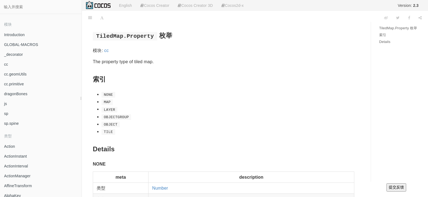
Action (9, 146)
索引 (382, 35)
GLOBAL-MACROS (21, 44)
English (125, 5)
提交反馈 (396, 187)
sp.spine (11, 123)
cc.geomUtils (15, 74)
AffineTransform (18, 186)
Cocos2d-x (232, 5)
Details (384, 42)
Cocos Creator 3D (195, 5)
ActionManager (17, 176)
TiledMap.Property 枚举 (398, 28)
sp (6, 113)
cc (6, 64)
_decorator (13, 54)
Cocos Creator (154, 5)
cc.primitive (14, 84)
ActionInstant (15, 156)
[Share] (420, 18)
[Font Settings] (102, 18)
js (5, 104)
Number (160, 188)
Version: (408, 5)
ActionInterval (16, 166)
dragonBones (16, 94)
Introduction (14, 35)
